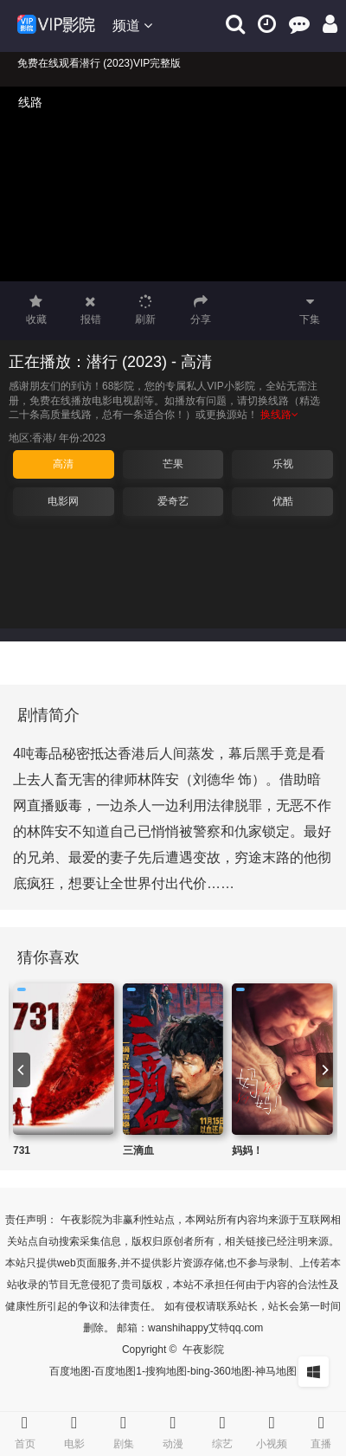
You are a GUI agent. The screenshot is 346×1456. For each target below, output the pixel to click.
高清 (63, 464)
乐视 (282, 464)
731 (21, 1150)
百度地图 (70, 1371)
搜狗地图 (166, 1371)
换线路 (279, 415)
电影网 (63, 501)
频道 (132, 25)
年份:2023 (82, 438)
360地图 (233, 1371)
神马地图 (276, 1371)
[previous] (21, 1070)
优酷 (282, 501)
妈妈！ (247, 1150)
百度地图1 (118, 1371)
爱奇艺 (173, 501)
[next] (324, 1070)
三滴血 (138, 1150)
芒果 (173, 464)
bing (200, 1371)
